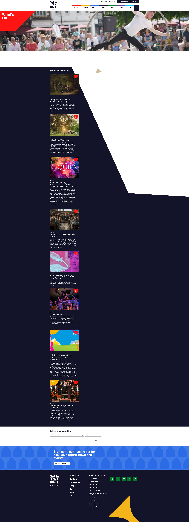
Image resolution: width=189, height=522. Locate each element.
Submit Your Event (94, 504)
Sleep (121, 7)
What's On (77, 7)
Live (130, 7)
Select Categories (55, 435)
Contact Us (92, 498)
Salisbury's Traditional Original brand (98, 494)
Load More (94, 440)
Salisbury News (93, 484)
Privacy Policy (93, 501)
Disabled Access (94, 481)
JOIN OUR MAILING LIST (60, 463)
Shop (103, 7)
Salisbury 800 (103, 1)
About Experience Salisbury (97, 475)
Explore (86, 7)
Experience (94, 7)
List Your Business (94, 490)
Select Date (71, 435)
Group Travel (93, 478)
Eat (112, 7)
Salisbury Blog (111, 1)
